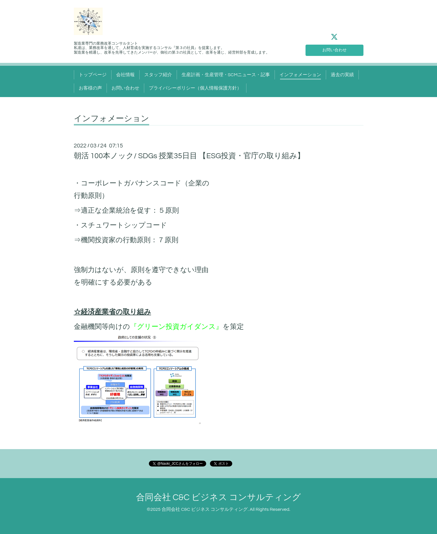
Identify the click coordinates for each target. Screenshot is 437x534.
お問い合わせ (334, 49)
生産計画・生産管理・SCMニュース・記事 (226, 74)
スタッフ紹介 (158, 74)
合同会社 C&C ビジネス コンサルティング (218, 497)
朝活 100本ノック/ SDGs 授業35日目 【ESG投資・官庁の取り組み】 (189, 156)
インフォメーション (300, 74)
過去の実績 (342, 74)
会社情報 (125, 74)
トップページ (93, 74)
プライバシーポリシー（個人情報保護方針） (195, 88)
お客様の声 (90, 88)
